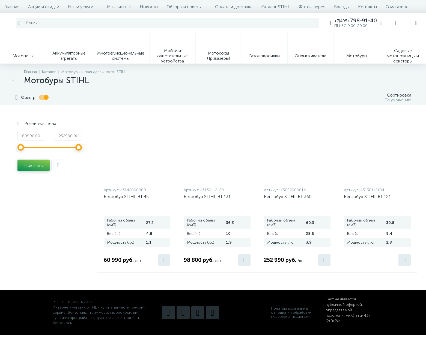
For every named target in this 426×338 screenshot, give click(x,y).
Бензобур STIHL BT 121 (367, 196)
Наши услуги (83, 6)
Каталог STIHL (275, 6)
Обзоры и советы (186, 6)
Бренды (341, 6)
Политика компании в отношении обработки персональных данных (291, 312)
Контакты (367, 6)
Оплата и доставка (233, 6)
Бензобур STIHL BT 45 (126, 196)
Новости (149, 6)
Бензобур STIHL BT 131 (207, 196)
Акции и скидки (43, 6)
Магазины (119, 6)
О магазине (399, 6)
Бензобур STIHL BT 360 (288, 196)
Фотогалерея (312, 6)
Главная (11, 6)
